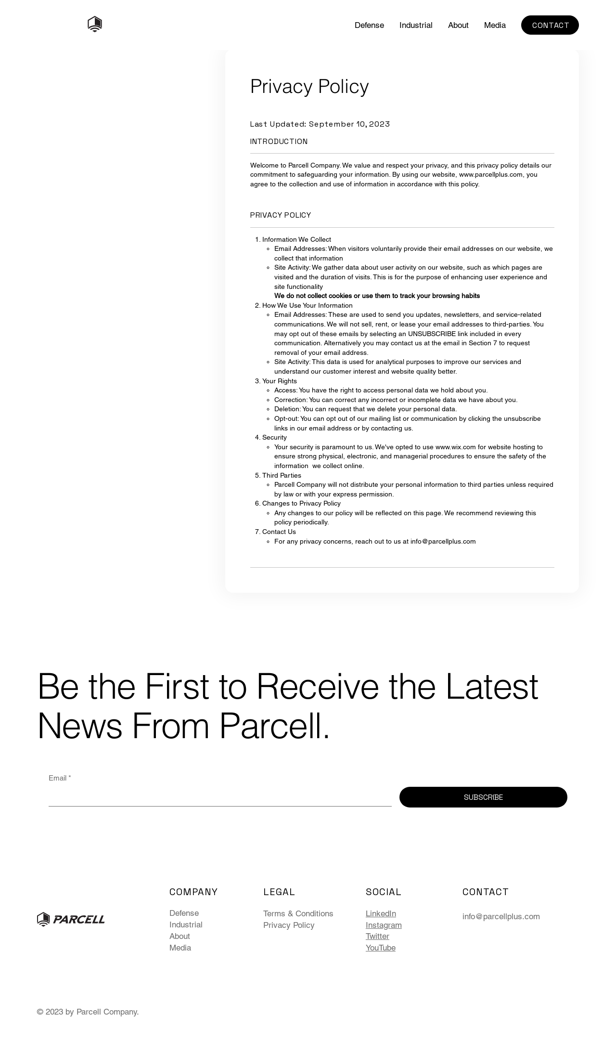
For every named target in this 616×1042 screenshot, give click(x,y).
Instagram (384, 925)
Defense (184, 913)
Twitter (377, 936)
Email (60, 778)
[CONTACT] (550, 25)
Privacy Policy (289, 925)
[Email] (217, 796)
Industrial (186, 924)
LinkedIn (381, 913)
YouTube (381, 947)
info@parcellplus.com (443, 541)
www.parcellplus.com (491, 174)
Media (180, 947)
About (179, 936)
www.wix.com (456, 447)
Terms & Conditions (298, 913)
